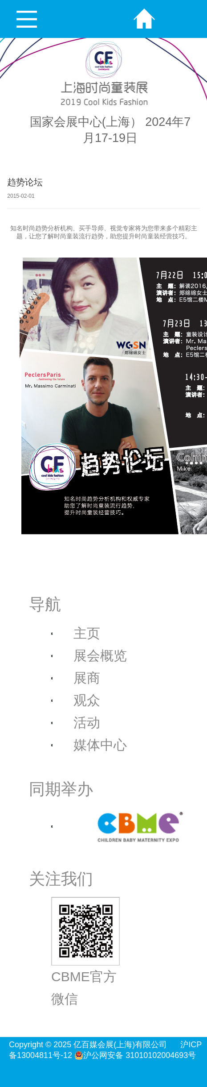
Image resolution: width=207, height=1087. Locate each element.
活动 (86, 722)
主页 (86, 633)
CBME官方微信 (85, 951)
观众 (86, 700)
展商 (86, 678)
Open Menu (26, 19)
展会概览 (100, 655)
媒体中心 (100, 744)
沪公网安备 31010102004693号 (135, 1055)
